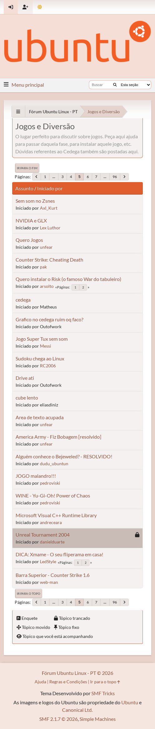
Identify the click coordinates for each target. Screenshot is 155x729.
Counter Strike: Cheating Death (49, 260)
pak (43, 266)
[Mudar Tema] (40, 7)
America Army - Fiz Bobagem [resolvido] (58, 437)
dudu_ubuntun (54, 463)
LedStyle (48, 561)
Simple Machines (98, 719)
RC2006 (48, 365)
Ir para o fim (27, 168)
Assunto (24, 188)
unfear (46, 247)
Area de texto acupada (40, 417)
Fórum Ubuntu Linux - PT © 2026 (77, 673)
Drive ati (25, 378)
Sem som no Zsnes (35, 201)
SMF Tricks (103, 693)
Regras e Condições (68, 681)
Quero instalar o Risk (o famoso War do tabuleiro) (68, 279)
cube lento (27, 397)
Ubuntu (129, 702)
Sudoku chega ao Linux (40, 358)
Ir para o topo (28, 593)
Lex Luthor (50, 227)
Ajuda (40, 681)
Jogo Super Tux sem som (42, 339)
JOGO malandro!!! (36, 476)
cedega (23, 300)
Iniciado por (50, 188)
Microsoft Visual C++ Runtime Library (56, 515)
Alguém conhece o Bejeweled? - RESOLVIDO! (64, 456)
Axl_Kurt (48, 208)
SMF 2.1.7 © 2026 (58, 719)
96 (115, 176)
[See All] (18, 111)
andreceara (51, 522)
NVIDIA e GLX (31, 220)
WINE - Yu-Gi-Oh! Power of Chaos (53, 495)
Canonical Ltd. (77, 710)
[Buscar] (115, 84)
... (53, 176)
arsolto (47, 286)
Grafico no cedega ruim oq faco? (49, 319)
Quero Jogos (29, 240)
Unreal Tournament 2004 (43, 535)
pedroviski (50, 483)
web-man (49, 582)
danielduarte (52, 541)
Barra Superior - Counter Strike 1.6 (53, 575)
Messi (45, 346)
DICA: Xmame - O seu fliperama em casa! (59, 554)
